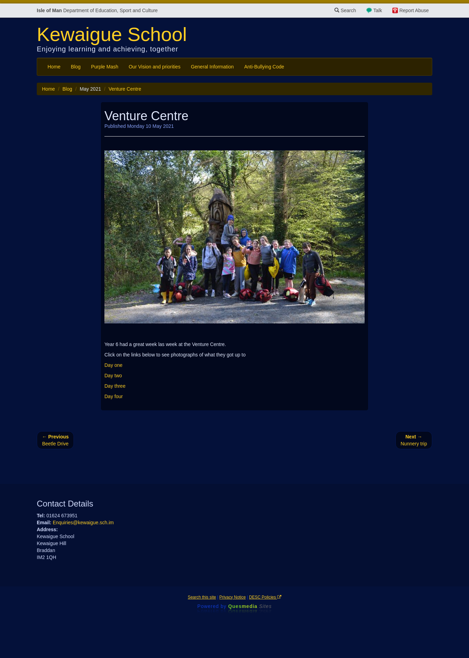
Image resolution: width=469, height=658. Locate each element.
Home (54, 66)
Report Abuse (414, 10)
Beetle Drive (55, 440)
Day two (113, 375)
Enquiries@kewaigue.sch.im (83, 522)
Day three (115, 386)
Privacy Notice (232, 597)
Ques (250, 606)
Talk (377, 10)
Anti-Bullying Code (264, 66)
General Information (212, 66)
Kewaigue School (112, 34)
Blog (75, 66)
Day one (113, 365)
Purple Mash (104, 66)
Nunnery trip (414, 440)
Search (345, 10)
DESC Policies (265, 597)
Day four (113, 396)
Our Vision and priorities (154, 66)
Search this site (202, 597)
